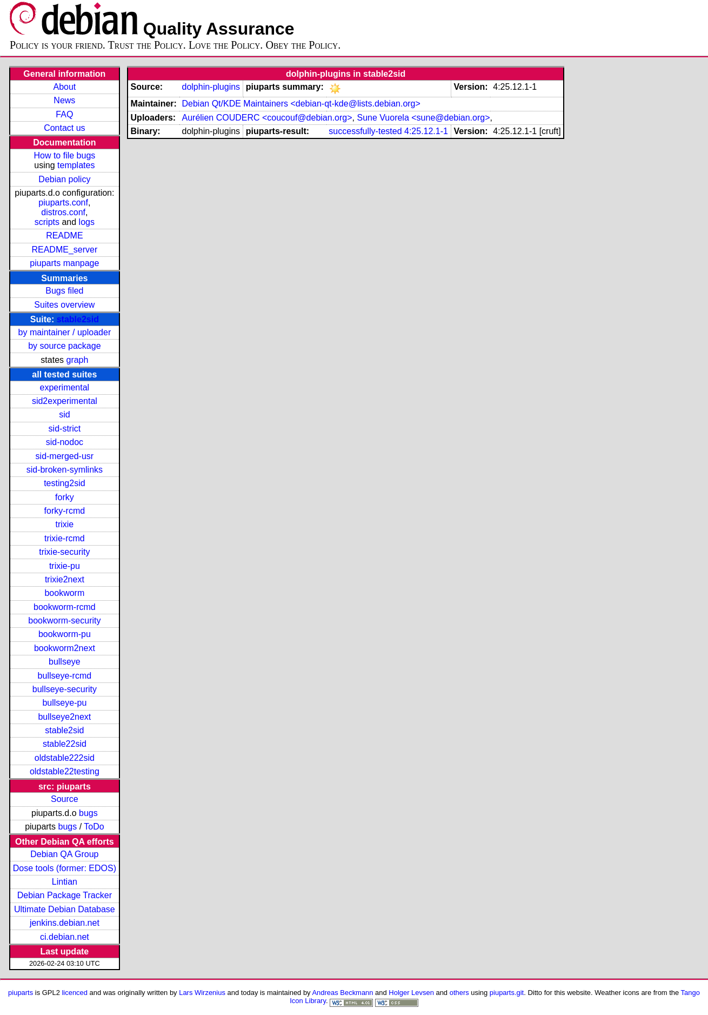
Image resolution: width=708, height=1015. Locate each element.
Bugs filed (64, 290)
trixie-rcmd (64, 538)
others (459, 993)
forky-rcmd (64, 510)
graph (77, 359)
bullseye (65, 661)
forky (64, 497)
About (64, 86)
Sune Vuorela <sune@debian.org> (423, 117)
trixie (64, 524)
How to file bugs (64, 155)
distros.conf (63, 212)
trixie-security (64, 551)
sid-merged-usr (65, 456)
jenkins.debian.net (64, 922)
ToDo (94, 826)
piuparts (20, 993)
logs (87, 222)
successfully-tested (365, 131)
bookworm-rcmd (65, 607)
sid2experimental (64, 401)
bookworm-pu (64, 634)
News (64, 100)
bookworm (64, 593)
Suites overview (64, 304)
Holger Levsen (411, 993)
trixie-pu (64, 565)
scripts (47, 222)
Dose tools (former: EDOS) (64, 868)
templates (76, 165)
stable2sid (78, 319)
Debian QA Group (64, 854)
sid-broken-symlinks (64, 469)
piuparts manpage (64, 263)
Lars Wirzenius (202, 993)
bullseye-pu (64, 702)
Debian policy (64, 179)
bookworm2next (64, 648)
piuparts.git (507, 993)
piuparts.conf (63, 202)
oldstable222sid (65, 757)
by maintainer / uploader (64, 332)
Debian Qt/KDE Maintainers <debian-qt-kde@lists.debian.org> (301, 103)
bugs (88, 813)
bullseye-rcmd (65, 675)
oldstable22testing (64, 771)
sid (64, 414)
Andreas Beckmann (342, 993)
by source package (64, 345)
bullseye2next (64, 716)
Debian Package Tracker (64, 895)
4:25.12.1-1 (426, 131)
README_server (64, 249)
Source (64, 799)
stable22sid (64, 743)
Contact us (64, 127)
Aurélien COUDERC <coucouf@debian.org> (267, 117)
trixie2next (64, 579)
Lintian (64, 881)
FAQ (64, 114)
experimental (65, 387)
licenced (75, 993)
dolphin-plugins (211, 86)
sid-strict (65, 428)
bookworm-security (64, 620)
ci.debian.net (64, 936)
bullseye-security (64, 689)
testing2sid (64, 483)
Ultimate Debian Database (64, 909)
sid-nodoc (64, 442)
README (64, 235)
